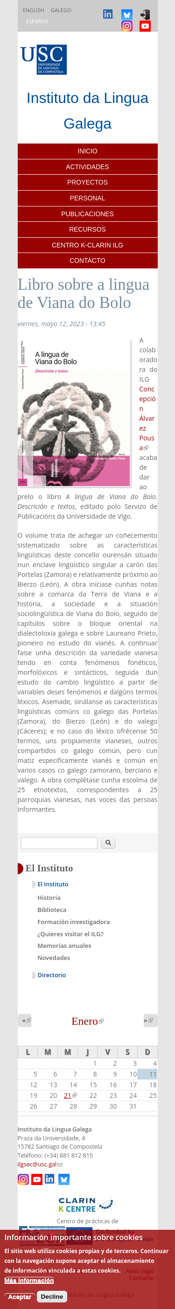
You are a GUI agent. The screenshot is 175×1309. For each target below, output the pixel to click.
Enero (87, 1021)
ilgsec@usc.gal (40, 1164)
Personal (87, 198)
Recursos (87, 229)
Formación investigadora (73, 922)
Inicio (87, 151)
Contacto (87, 260)
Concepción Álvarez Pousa (148, 418)
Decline (52, 1296)
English (33, 10)
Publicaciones (87, 214)
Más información (29, 1280)
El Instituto (53, 884)
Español (37, 21)
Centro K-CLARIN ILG (87, 245)
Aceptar (19, 1296)
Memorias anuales (64, 945)
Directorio (52, 975)
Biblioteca (51, 909)
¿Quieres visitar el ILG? (70, 934)
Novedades (53, 957)
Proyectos (87, 182)
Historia (49, 897)
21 (70, 1095)
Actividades (87, 167)
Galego (61, 10)
